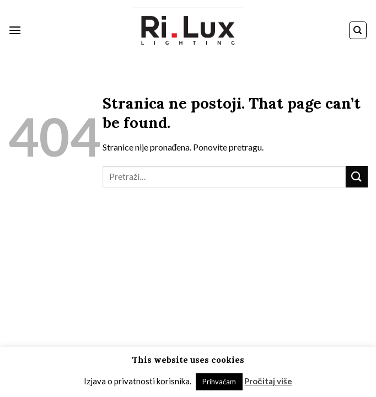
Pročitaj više (268, 381)
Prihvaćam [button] (219, 381)
